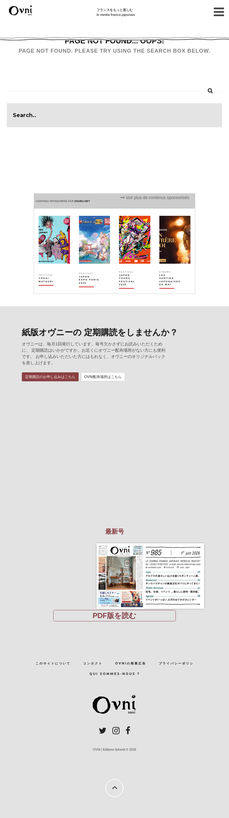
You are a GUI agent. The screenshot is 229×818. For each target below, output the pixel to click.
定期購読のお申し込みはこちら (50, 377)
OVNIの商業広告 (130, 663)
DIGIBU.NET (82, 201)
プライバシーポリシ (176, 663)
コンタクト (93, 663)
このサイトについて (53, 663)
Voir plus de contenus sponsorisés (154, 197)
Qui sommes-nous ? (114, 674)
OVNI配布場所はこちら (103, 377)
